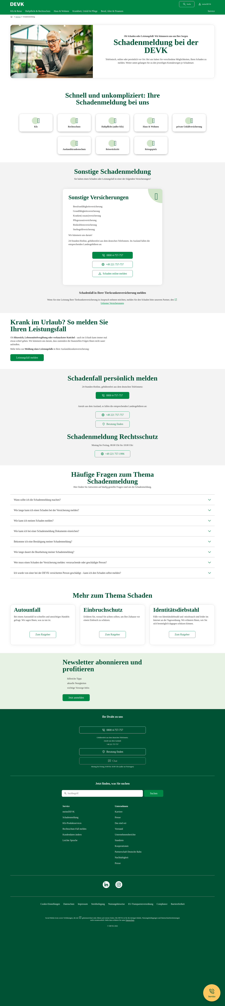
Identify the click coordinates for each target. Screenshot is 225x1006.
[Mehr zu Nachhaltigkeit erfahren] (121, 913)
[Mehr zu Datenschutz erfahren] (68, 960)
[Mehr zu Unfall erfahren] (189, 123)
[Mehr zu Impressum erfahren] (83, 960)
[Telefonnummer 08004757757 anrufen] (112, 255)
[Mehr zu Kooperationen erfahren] (121, 902)
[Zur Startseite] (11, 17)
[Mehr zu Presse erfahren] (118, 873)
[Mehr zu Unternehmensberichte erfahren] (125, 890)
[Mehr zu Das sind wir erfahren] (120, 879)
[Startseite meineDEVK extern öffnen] (204, 4)
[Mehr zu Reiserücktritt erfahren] (112, 145)
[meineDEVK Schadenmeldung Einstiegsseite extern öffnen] (112, 273)
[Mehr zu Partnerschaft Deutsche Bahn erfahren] (128, 908)
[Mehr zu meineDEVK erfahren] (69, 867)
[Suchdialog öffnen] (186, 4)
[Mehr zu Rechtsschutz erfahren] (74, 123)
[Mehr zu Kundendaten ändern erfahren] (72, 890)
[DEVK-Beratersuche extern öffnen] (112, 444)
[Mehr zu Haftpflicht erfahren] (112, 123)
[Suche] (81, 849)
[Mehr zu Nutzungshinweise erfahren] (116, 960)
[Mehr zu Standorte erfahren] (119, 896)
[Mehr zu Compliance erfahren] (162, 960)
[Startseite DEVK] (17, 4)
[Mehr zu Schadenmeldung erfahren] (70, 873)
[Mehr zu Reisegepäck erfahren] (151, 145)
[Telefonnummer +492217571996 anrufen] (112, 473)
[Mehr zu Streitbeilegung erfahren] (98, 960)
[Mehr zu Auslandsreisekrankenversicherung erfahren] (74, 145)
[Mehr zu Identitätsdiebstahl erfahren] (182, 690)
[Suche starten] (153, 849)
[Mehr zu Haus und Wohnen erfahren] (151, 123)
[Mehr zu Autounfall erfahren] (43, 690)
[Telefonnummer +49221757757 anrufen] (112, 264)
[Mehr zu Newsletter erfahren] (76, 753)
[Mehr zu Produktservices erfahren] (72, 879)
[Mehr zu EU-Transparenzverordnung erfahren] (140, 960)
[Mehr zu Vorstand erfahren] (119, 885)
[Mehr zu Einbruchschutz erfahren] (112, 690)
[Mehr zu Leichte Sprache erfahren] (70, 896)
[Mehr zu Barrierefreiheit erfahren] (178, 960)
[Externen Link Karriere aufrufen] (118, 867)
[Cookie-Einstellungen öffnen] (50, 960)
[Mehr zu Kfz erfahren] (36, 123)
